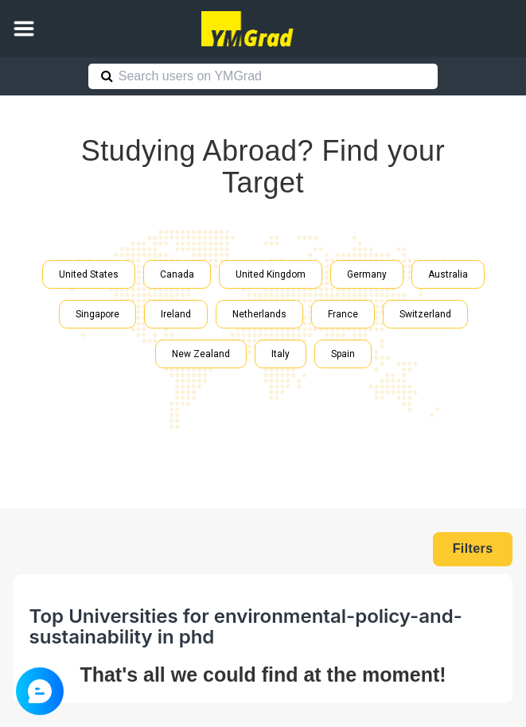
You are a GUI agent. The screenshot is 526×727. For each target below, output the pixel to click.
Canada (177, 274)
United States (89, 274)
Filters (473, 548)
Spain (343, 354)
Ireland (176, 314)
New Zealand (201, 354)
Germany (367, 274)
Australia (448, 274)
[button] (24, 29)
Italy (280, 354)
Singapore (97, 314)
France (343, 314)
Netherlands (259, 314)
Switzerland (425, 314)
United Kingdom (271, 274)
